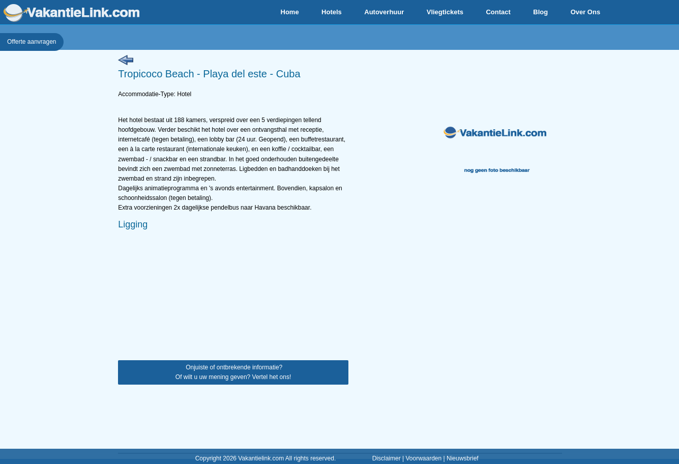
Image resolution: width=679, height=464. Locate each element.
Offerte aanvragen (31, 41)
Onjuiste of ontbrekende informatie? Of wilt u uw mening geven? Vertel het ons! (233, 372)
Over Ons (586, 12)
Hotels (331, 12)
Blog (540, 12)
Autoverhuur (384, 12)
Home (290, 12)
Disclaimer (386, 458)
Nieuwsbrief (463, 458)
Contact (498, 12)
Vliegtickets (445, 12)
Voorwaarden (423, 458)
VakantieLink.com (71, 13)
